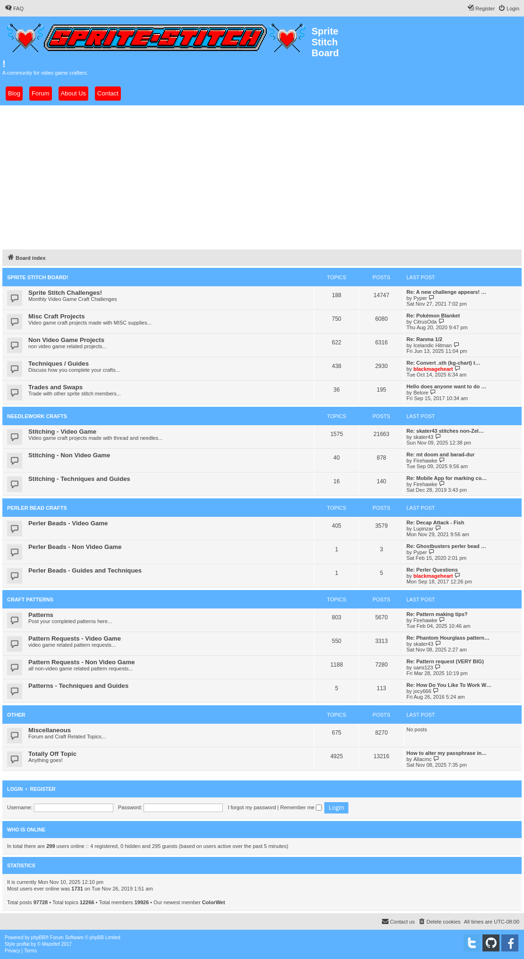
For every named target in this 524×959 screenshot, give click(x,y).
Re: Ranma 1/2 (424, 339)
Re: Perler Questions (432, 570)
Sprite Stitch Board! (37, 277)
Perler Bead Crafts (37, 508)
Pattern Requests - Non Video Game (81, 662)
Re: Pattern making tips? (437, 614)
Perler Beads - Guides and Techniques (85, 570)
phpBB (38, 937)
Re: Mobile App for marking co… (446, 478)
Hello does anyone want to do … (446, 386)
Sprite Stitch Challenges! (65, 292)
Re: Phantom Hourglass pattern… (448, 638)
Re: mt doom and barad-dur (440, 454)
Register (43, 789)
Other (16, 715)
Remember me (301, 807)
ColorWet (213, 902)
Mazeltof (51, 944)
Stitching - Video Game (62, 431)
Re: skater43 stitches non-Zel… (445, 431)
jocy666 (422, 691)
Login (15, 789)
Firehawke (426, 460)
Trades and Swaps (55, 387)
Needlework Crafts (37, 416)
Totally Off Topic (52, 753)
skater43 (423, 437)
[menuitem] (14, 8)
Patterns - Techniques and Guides (78, 685)
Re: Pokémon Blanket (433, 315)
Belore (421, 392)
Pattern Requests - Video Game (74, 638)
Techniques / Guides (58, 363)
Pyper (420, 298)
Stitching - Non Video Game (69, 455)
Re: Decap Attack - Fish (435, 522)
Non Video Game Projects (66, 339)
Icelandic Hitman (433, 345)
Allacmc (423, 759)
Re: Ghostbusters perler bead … (446, 546)
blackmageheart (433, 369)
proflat (23, 944)
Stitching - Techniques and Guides (79, 478)
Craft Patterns (30, 599)
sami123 (423, 667)
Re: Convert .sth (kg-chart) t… (443, 363)
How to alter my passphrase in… (446, 753)
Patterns (40, 614)
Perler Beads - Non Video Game (75, 546)
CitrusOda (425, 322)
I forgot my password (252, 807)
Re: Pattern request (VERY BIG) (445, 661)
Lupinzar (423, 528)
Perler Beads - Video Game (68, 523)
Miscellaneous (49, 730)
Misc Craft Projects (56, 316)
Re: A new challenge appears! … (446, 292)
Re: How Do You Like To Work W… (448, 685)
